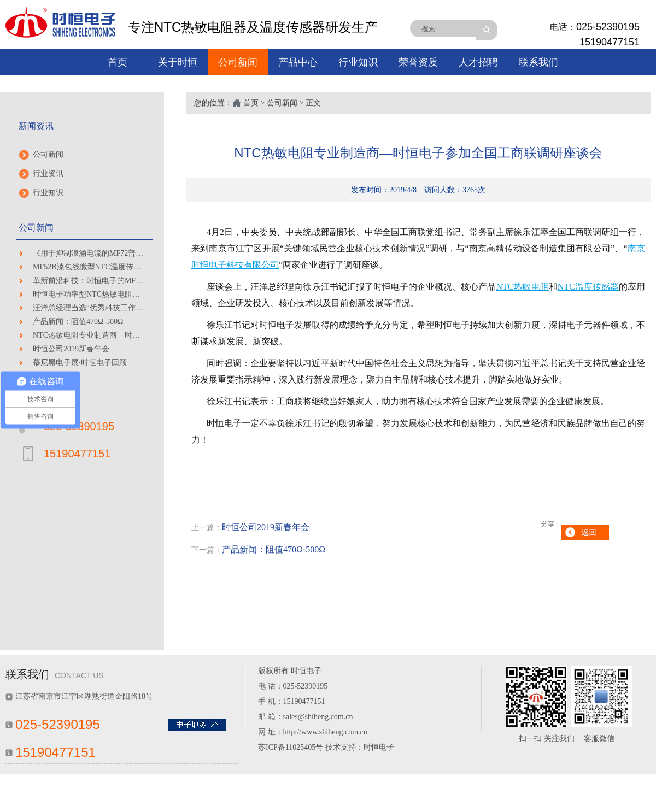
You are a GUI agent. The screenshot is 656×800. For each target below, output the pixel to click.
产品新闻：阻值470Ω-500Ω (78, 321)
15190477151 (609, 42)
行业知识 (358, 62)
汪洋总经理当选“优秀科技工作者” (90, 308)
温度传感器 (597, 286)
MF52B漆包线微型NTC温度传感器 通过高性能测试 (118, 267)
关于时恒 (177, 62)
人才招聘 (478, 62)
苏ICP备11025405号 (290, 747)
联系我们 (538, 62)
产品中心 (298, 62)
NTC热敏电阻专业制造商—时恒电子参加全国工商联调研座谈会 (140, 335)
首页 (117, 62)
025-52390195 (608, 26)
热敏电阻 (530, 286)
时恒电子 (379, 747)
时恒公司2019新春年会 (71, 349)
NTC (504, 286)
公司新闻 (237, 62)
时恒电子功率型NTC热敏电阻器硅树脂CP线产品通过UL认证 (134, 294)
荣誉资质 (418, 62)
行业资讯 (48, 173)
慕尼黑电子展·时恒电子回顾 (80, 362)
